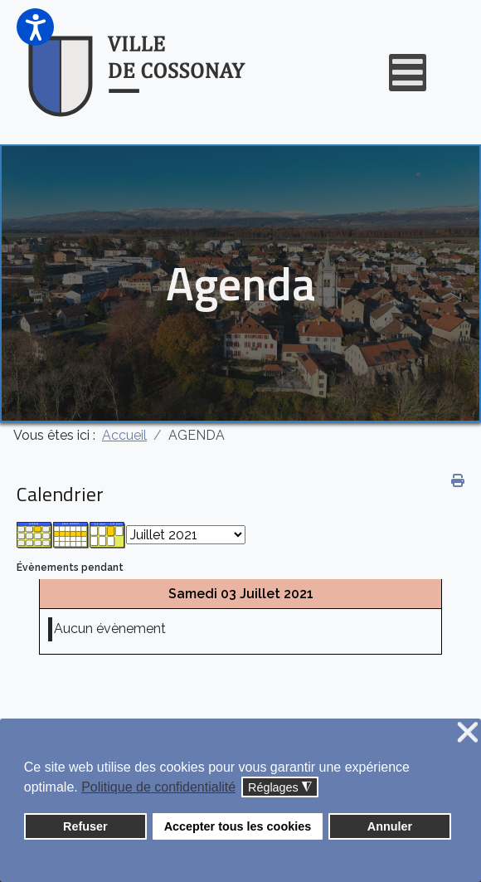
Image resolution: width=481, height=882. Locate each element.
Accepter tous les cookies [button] (238, 826)
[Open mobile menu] (407, 72)
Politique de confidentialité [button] (158, 787)
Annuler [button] (389, 826)
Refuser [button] (85, 826)
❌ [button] (467, 733)
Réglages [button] (280, 788)
